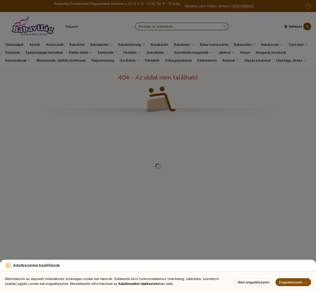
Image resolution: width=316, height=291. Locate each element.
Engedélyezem (293, 282)
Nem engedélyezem (253, 282)
